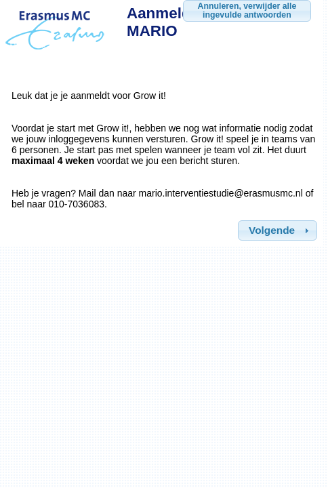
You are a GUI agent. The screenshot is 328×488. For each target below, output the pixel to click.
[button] (278, 230)
